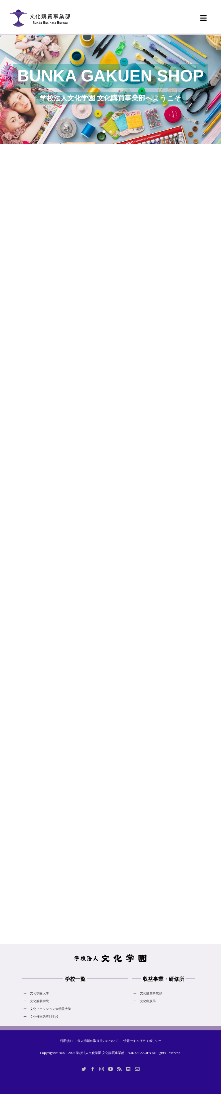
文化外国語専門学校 (44, 1016)
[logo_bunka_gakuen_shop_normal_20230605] (39, 6)
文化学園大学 (39, 993)
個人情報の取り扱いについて (98, 1040)
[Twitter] (83, 1069)
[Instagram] (101, 1069)
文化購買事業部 (151, 993)
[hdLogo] (110, 955)
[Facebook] (92, 1069)
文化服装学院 (39, 1001)
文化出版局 (148, 1001)
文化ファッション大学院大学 (50, 1008)
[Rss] (119, 1069)
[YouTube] (110, 1069)
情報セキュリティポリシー (142, 1040)
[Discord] (128, 1069)
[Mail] (137, 1069)
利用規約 (66, 1040)
